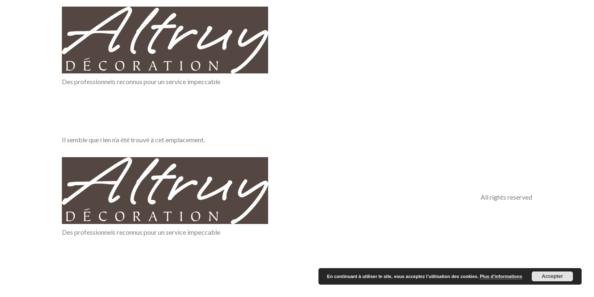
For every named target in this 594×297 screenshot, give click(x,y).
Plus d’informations (501, 276)
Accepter (552, 276)
